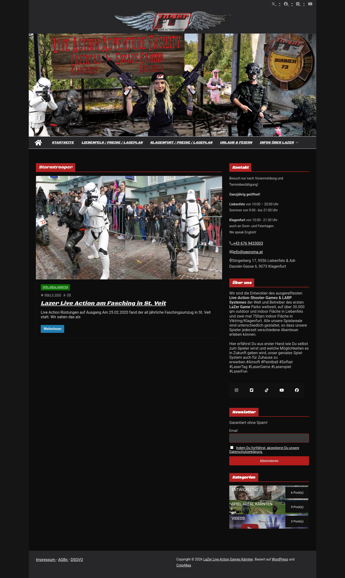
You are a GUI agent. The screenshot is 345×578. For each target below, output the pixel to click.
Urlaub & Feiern (236, 142)
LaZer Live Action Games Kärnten (228, 559)
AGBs (63, 559)
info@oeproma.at (248, 252)
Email (233, 431)
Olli (69, 295)
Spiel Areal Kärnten (55, 287)
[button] (296, 142)
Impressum (46, 559)
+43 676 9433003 (248, 243)
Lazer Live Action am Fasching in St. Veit (103, 303)
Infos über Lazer (277, 142)
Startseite (63, 142)
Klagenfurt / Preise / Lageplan (181, 142)
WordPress (280, 559)
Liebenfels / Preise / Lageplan (112, 142)
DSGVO (77, 559)
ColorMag (183, 565)
